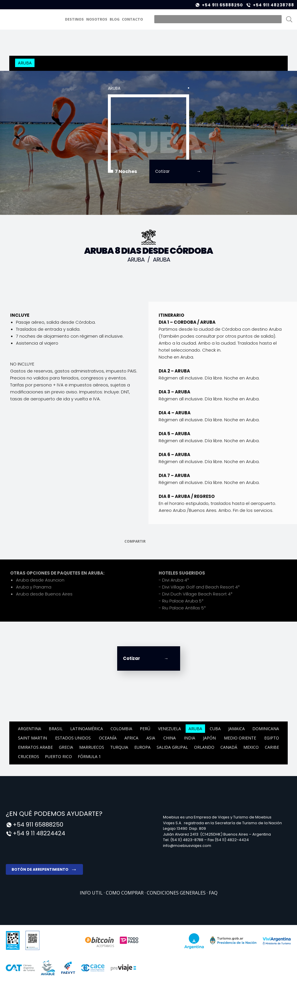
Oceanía (108, 738)
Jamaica (236, 728)
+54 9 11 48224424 (39, 833)
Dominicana (265, 728)
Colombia (121, 728)
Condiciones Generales (177, 893)
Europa (142, 747)
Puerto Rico (58, 756)
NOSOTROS (96, 19)
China (169, 738)
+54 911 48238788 (273, 5)
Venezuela (169, 728)
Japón (209, 738)
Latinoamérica (86, 728)
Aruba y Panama (33, 587)
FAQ (213, 893)
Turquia (119, 747)
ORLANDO (204, 747)
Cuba (215, 728)
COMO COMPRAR (125, 893)
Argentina (29, 728)
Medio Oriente (240, 738)
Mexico (251, 747)
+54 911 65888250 (222, 5)
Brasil (56, 728)
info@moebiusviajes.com (187, 845)
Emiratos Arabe (35, 747)
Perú (145, 728)
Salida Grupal (172, 747)
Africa (131, 738)
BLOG (114, 19)
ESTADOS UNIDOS (73, 738)
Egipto (271, 738)
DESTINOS (74, 19)
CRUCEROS (28, 756)
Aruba (25, 63)
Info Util (92, 893)
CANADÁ (228, 747)
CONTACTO (132, 19)
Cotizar (162, 171)
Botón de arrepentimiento (40, 869)
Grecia (66, 747)
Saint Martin (32, 738)
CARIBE (272, 747)
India (189, 738)
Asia (150, 738)
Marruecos (91, 747)
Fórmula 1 (89, 756)
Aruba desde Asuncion (40, 580)
